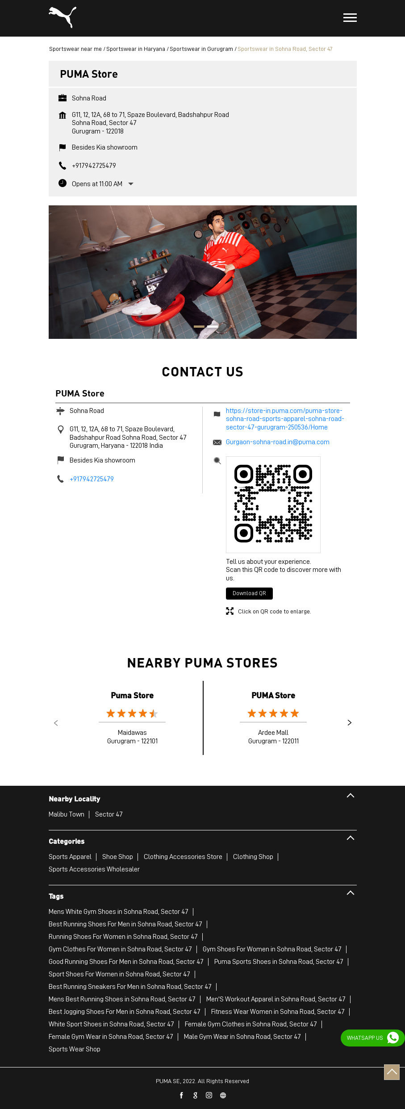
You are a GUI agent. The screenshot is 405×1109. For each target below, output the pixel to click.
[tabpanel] (203, 267)
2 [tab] (209, 327)
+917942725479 (94, 165)
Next (349, 723)
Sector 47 (109, 814)
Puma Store (132, 695)
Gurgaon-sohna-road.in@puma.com (278, 442)
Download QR (249, 593)
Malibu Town (66, 814)
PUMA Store (273, 695)
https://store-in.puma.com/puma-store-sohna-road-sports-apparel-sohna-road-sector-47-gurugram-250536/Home (285, 419)
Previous (56, 723)
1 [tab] (196, 327)
